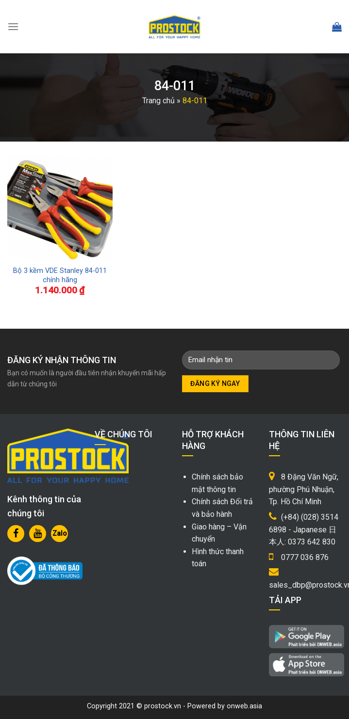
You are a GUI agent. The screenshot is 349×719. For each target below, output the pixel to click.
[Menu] (13, 26)
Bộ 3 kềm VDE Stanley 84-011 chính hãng (60, 275)
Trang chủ (158, 100)
